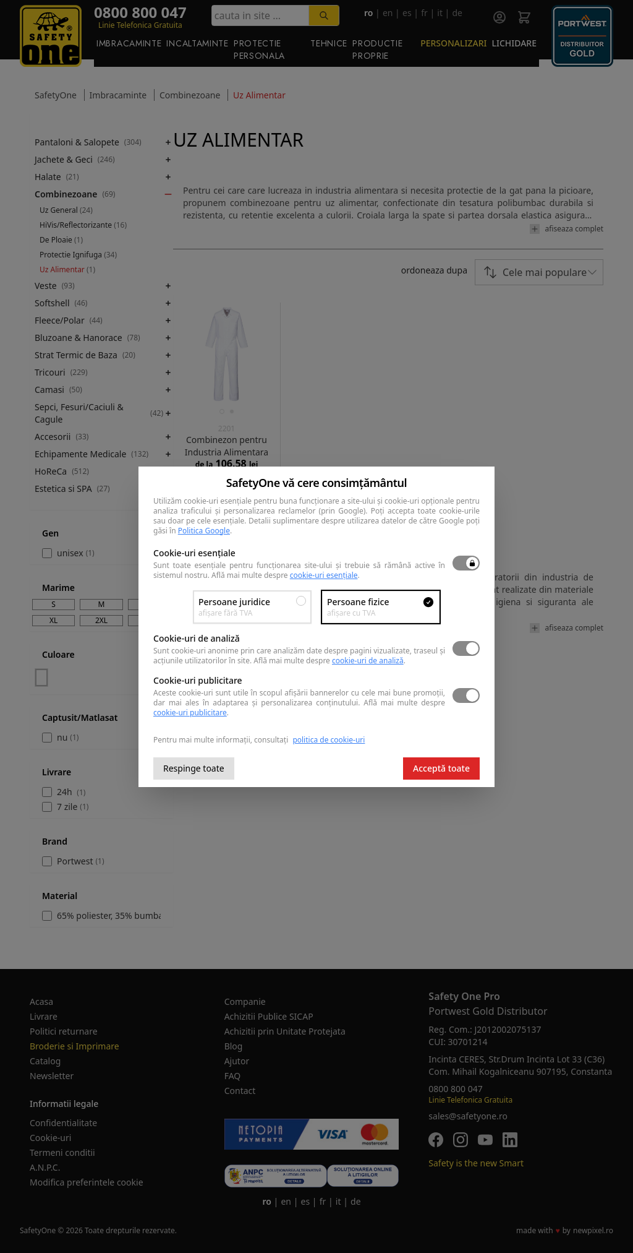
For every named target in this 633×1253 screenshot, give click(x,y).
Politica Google (204, 530)
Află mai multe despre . (285, 575)
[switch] (466, 563)
